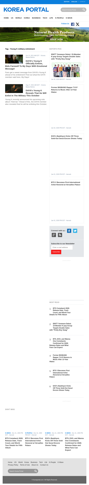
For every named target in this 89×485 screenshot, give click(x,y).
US (12, 18)
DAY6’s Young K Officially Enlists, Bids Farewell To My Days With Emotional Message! (26, 65)
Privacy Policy (13, 465)
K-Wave (69, 18)
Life (51, 18)
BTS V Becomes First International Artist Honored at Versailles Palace (65, 183)
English (74, 1)
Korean (82, 1)
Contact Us (44, 465)
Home (6, 18)
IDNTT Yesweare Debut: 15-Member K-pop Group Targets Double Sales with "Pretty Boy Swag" (66, 56)
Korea (27, 18)
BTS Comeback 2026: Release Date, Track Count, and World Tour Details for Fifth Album (60, 311)
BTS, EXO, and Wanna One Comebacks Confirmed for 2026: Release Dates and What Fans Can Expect (59, 343)
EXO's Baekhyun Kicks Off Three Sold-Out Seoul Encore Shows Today (66, 137)
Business (36, 18)
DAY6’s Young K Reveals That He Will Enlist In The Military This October (25, 93)
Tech (45, 18)
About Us (35, 465)
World (18, 18)
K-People (59, 18)
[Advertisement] (69, 279)
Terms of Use (25, 465)
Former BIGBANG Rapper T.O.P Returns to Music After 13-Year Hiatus (64, 89)
